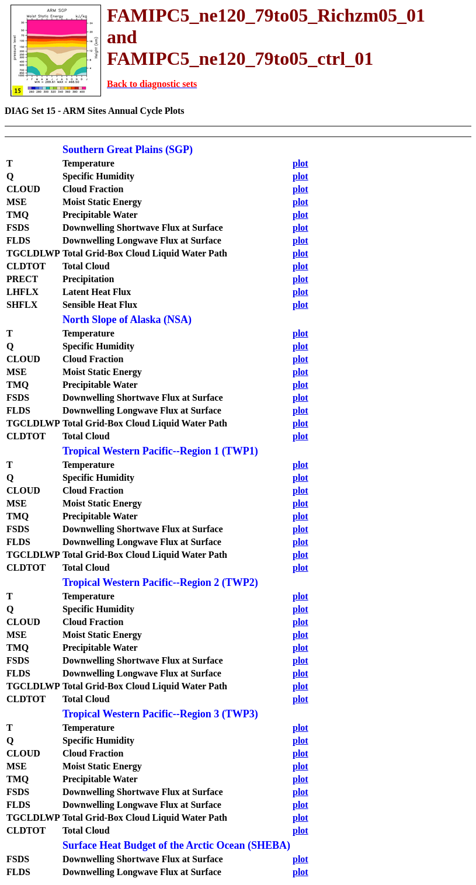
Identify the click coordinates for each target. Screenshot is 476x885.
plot (300, 163)
